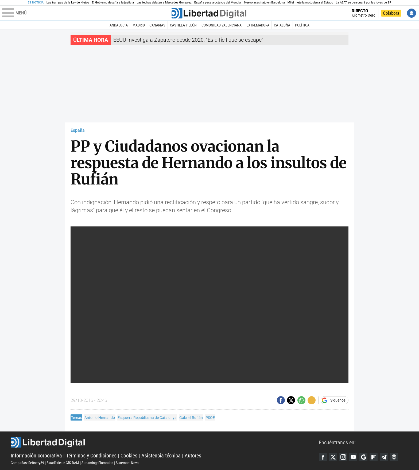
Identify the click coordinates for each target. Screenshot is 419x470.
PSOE (210, 417)
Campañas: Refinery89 (27, 463)
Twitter (333, 457)
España (78, 130)
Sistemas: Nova (127, 463)
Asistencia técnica (161, 455)
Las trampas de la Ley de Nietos (67, 2)
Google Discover (363, 457)
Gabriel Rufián (191, 417)
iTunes (394, 457)
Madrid (139, 25)
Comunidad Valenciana (221, 25)
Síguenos (338, 400)
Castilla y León (183, 25)
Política (302, 25)
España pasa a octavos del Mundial (218, 2)
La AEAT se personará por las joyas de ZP (363, 2)
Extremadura (257, 25)
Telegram (384, 457)
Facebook (323, 457)
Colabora (391, 13)
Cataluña (282, 25)
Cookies (129, 455)
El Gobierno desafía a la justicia (113, 2)
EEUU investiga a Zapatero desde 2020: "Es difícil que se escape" (188, 40)
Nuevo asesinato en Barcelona (264, 2)
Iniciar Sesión (411, 13)
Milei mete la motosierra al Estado (310, 2)
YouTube (353, 457)
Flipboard (374, 457)
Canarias (157, 25)
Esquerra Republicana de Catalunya (147, 417)
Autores (193, 455)
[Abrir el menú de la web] (86, 13)
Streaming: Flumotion (97, 463)
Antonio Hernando (99, 417)
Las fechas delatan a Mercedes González (164, 2)
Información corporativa (36, 455)
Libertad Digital (165, 442)
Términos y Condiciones (91, 455)
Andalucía (119, 25)
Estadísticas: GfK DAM (62, 463)
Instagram (343, 457)
